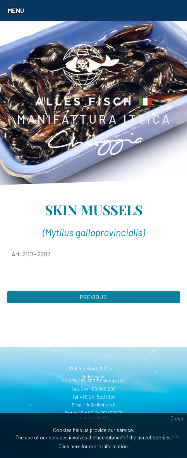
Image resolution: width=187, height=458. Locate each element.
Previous (93, 297)
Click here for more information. (93, 446)
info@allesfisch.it (99, 404)
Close (176, 418)
